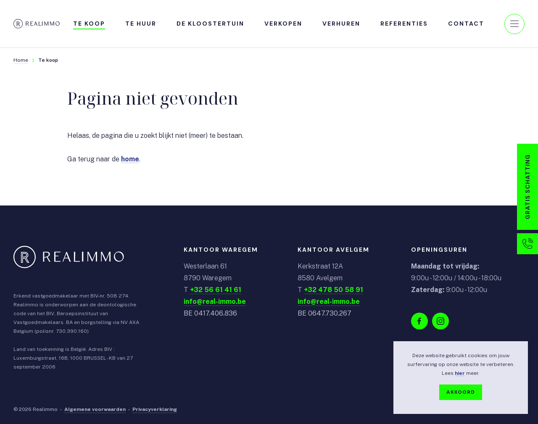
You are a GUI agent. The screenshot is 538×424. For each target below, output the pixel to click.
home (130, 159)
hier (460, 373)
